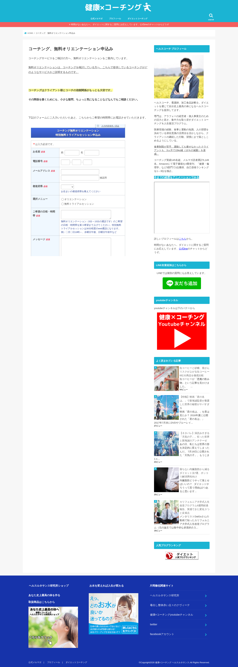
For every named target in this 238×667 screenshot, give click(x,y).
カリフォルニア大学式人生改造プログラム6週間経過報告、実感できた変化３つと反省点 (194, 507)
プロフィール (115, 18)
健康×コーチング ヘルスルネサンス (172, 662)
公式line (183, 248)
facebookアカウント (162, 633)
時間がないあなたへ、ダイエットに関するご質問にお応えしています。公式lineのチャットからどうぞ (120, 24)
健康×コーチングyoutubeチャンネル (171, 613)
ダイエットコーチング (137, 18)
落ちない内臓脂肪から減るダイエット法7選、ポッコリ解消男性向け (194, 472)
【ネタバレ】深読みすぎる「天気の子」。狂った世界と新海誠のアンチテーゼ (194, 436)
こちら (182, 238)
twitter (153, 623)
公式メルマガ (96, 18)
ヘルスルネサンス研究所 (164, 594)
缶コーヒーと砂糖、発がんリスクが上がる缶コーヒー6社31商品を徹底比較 (194, 371)
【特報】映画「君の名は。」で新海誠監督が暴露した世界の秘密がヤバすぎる (194, 402)
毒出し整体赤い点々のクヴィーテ (170, 604)
